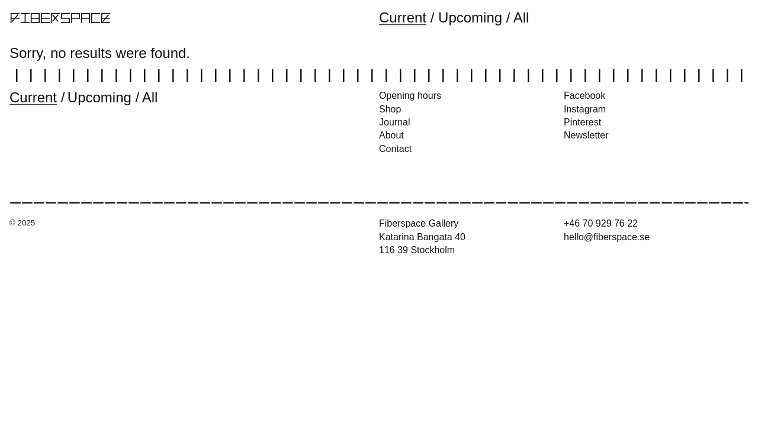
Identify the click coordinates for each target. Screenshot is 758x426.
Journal (394, 122)
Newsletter (586, 135)
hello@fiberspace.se (607, 237)
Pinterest (582, 122)
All (521, 17)
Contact (395, 149)
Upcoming (470, 17)
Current (402, 17)
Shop (390, 109)
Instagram (585, 109)
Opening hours (410, 96)
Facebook (584, 96)
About (391, 135)
